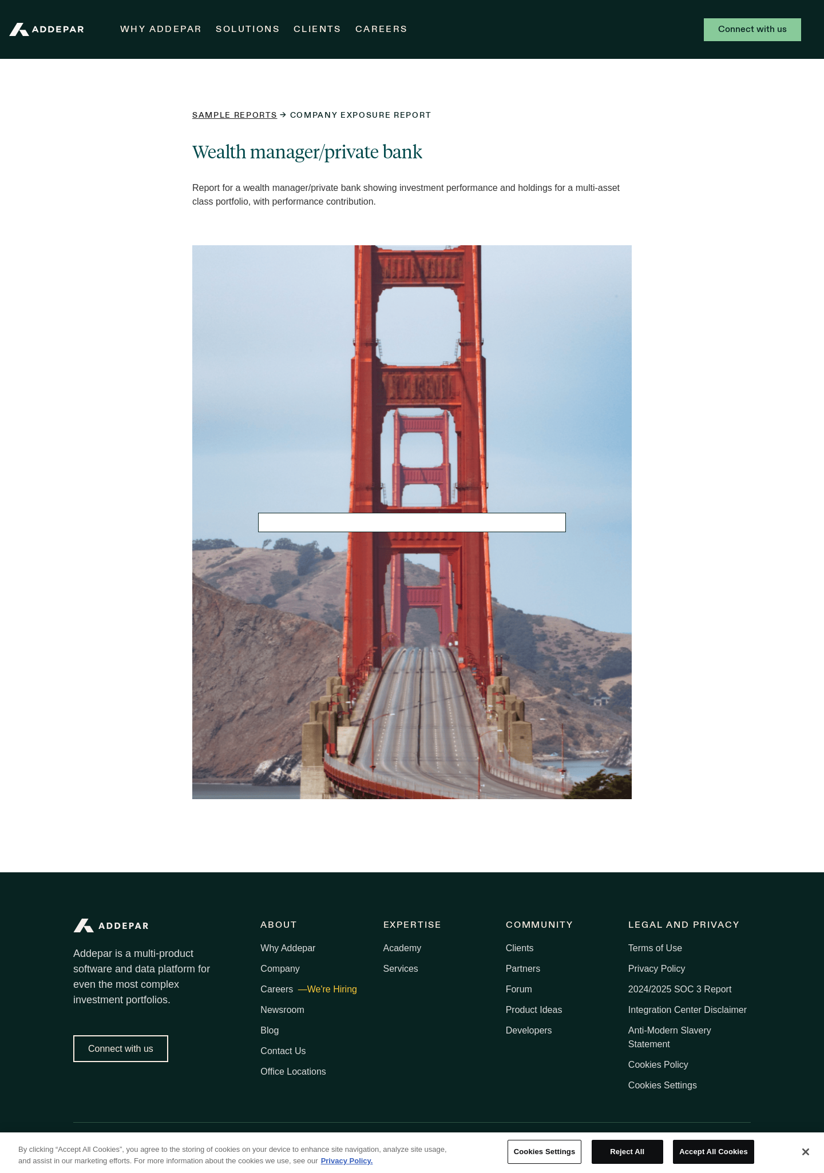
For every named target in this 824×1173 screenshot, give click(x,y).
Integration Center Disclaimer (687, 1010)
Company (279, 968)
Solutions (248, 30)
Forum (519, 989)
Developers (529, 1030)
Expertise (412, 925)
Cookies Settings (662, 1085)
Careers (381, 30)
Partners (523, 968)
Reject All (627, 1152)
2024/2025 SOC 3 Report (680, 989)
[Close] (805, 1151)
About (279, 925)
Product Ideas (534, 1010)
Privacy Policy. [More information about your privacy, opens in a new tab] (347, 1160)
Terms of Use (655, 948)
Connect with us (752, 30)
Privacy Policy (657, 968)
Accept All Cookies (713, 1152)
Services (400, 968)
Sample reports (235, 115)
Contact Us (283, 1051)
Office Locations (293, 1071)
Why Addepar (161, 30)
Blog (269, 1030)
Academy (402, 948)
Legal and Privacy (684, 925)
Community (539, 925)
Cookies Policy (658, 1065)
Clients (318, 30)
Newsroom (282, 1010)
